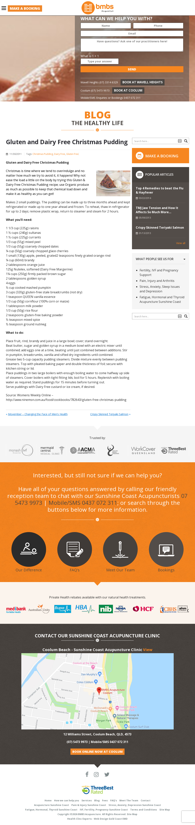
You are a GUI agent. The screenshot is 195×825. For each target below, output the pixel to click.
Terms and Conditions (143, 809)
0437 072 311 (132, 98)
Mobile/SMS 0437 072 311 (83, 503)
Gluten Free (72, 154)
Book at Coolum (128, 90)
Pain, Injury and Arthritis (157, 281)
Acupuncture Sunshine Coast (51, 805)
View (147, 649)
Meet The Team (128, 800)
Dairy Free (59, 154)
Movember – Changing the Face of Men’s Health (38, 414)
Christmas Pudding (43, 154)
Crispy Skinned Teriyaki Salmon (109, 414)
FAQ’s (113, 800)
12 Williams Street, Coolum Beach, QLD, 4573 (97, 734)
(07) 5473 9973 (100, 90)
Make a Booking (25, 8)
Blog (97, 800)
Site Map (164, 809)
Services (87, 800)
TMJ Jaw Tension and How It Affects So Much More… (157, 210)
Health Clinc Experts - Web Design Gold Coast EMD (97, 818)
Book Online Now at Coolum (97, 751)
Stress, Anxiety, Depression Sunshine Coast (135, 805)
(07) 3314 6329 (108, 82)
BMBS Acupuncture (89, 814)
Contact (145, 800)
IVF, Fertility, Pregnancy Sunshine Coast (104, 809)
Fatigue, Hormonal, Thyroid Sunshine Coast (51, 809)
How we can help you (66, 800)
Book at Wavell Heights (142, 82)
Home (48, 800)
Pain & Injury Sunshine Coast (88, 805)
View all (180, 243)
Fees (105, 800)
